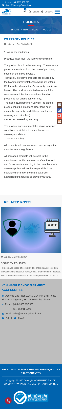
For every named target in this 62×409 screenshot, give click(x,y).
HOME (17, 30)
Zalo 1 (9, 318)
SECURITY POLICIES (13, 263)
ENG (47, 12)
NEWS (35, 30)
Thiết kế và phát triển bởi (33, 384)
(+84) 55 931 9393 (21, 309)
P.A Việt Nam (51, 384)
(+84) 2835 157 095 (20, 2)
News (25, 30)
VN (51, 12)
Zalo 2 (21, 318)
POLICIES (46, 30)
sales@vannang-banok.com (18, 5)
